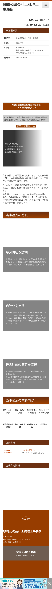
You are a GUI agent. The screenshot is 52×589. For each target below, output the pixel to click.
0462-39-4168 (21, 58)
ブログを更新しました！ (31, 450)
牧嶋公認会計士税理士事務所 (22, 531)
